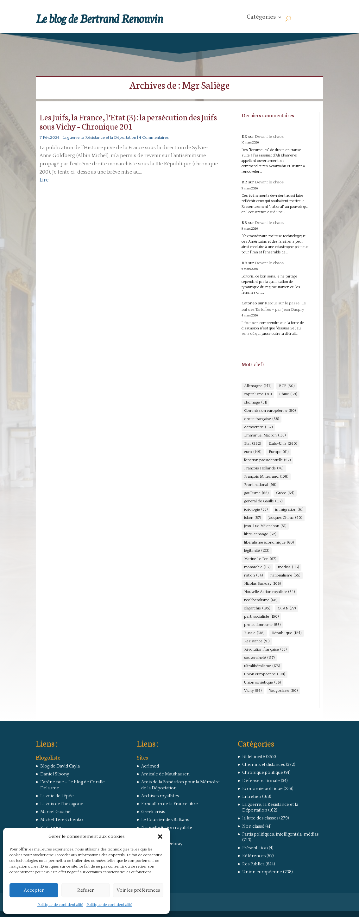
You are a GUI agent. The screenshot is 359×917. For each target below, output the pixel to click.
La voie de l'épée (57, 796)
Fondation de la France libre (169, 803)
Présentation (255, 847)
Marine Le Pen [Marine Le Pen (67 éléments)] (260, 559)
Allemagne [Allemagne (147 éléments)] (257, 386)
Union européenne (262, 872)
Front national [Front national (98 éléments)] (260, 485)
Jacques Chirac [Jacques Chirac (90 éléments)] (285, 518)
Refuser (85, 890)
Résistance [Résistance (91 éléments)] (256, 641)
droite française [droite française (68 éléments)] (261, 419)
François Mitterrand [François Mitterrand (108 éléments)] (266, 477)
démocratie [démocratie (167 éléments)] (258, 427)
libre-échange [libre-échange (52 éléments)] (260, 534)
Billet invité (253, 756)
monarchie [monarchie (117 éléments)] (257, 567)
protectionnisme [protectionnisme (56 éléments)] (262, 625)
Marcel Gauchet (56, 811)
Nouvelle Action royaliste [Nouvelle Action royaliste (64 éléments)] (269, 592)
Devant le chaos (269, 136)
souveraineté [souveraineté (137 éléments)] (259, 658)
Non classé (253, 826)
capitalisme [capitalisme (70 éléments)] (258, 394)
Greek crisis (153, 811)
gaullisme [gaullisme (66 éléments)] (256, 493)
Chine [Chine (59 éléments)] (288, 394)
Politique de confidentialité (60, 905)
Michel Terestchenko (61, 819)
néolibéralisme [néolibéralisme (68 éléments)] (260, 600)
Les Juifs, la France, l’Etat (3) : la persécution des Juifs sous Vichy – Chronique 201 (128, 121)
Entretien (251, 796)
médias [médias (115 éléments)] (288, 567)
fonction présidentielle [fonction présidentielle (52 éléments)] (267, 460)
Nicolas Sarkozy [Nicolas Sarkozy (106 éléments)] (262, 584)
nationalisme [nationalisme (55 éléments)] (285, 575)
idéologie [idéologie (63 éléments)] (256, 510)
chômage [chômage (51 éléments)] (255, 402)
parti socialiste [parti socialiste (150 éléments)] (261, 617)
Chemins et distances (263, 764)
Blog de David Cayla (60, 766)
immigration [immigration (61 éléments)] (289, 510)
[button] (160, 836)
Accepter (34, 890)
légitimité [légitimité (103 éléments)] (256, 551)
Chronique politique (262, 772)
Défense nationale (261, 780)
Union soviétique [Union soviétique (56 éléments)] (262, 682)
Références (254, 855)
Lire (44, 180)
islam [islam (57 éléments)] (252, 518)
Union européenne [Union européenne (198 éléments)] (264, 674)
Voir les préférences (138, 890)
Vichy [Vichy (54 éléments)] (252, 691)
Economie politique (262, 788)
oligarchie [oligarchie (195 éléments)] (257, 608)
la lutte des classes (260, 818)
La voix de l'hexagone (61, 803)
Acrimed (150, 766)
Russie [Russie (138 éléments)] (254, 633)
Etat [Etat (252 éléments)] (252, 444)
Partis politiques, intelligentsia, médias (280, 834)
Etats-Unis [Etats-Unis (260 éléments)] (282, 444)
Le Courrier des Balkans (165, 819)
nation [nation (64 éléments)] (253, 575)
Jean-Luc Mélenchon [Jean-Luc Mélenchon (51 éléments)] (265, 526)
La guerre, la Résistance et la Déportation (99, 137)
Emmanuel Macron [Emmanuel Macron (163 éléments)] (265, 435)
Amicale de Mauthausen (165, 774)
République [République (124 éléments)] (286, 633)
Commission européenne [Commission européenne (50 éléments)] (270, 411)
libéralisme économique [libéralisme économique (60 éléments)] (269, 542)
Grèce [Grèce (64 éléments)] (285, 493)
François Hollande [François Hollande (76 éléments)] (263, 468)
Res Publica (253, 864)
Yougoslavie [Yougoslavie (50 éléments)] (283, 691)
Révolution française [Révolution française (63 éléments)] (265, 650)
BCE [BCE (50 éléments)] (286, 386)
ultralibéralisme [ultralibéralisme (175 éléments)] (262, 666)
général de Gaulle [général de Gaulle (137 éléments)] (263, 501)
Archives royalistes (160, 796)
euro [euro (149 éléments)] (252, 452)
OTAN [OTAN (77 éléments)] (287, 608)
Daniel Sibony (54, 774)
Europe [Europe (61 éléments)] (278, 452)
